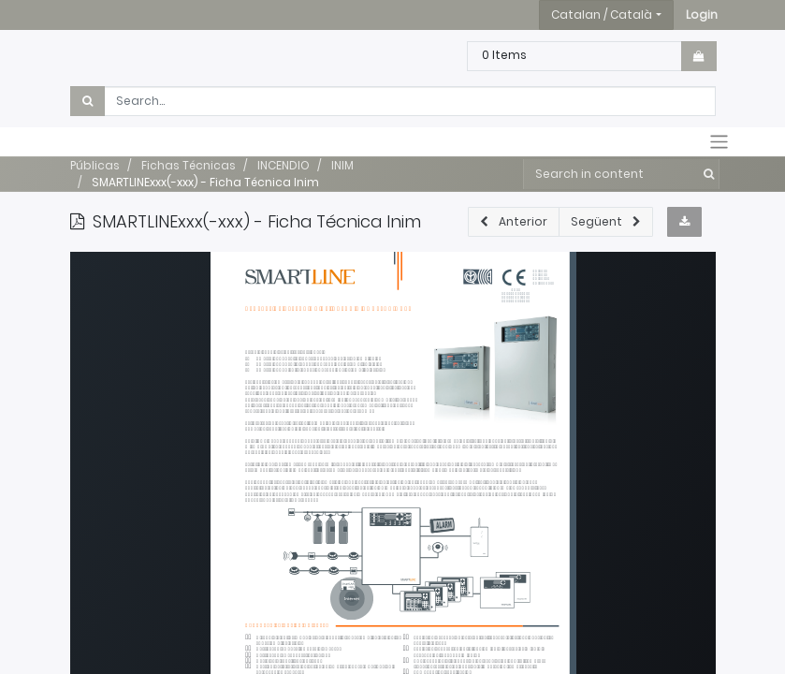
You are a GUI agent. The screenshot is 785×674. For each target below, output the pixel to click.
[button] (702, 15)
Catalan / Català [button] (601, 14)
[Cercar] (705, 174)
